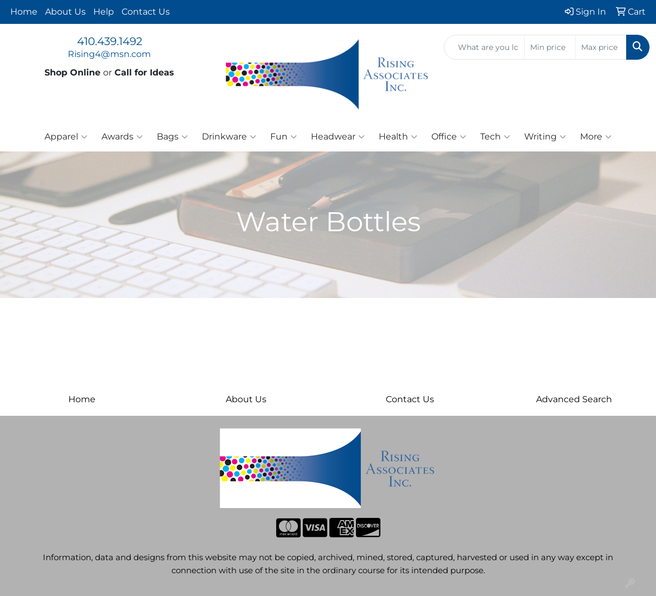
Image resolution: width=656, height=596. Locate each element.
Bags (172, 136)
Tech (495, 136)
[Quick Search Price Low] (550, 47)
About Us (65, 12)
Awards (122, 136)
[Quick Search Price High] (601, 47)
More (596, 136)
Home (23, 12)
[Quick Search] (484, 47)
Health (398, 136)
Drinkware (229, 136)
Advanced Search (574, 399)
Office (448, 136)
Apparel (65, 136)
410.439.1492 (109, 41)
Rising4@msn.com (109, 54)
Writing (545, 136)
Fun (283, 136)
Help (103, 12)
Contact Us (146, 12)
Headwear (338, 136)
